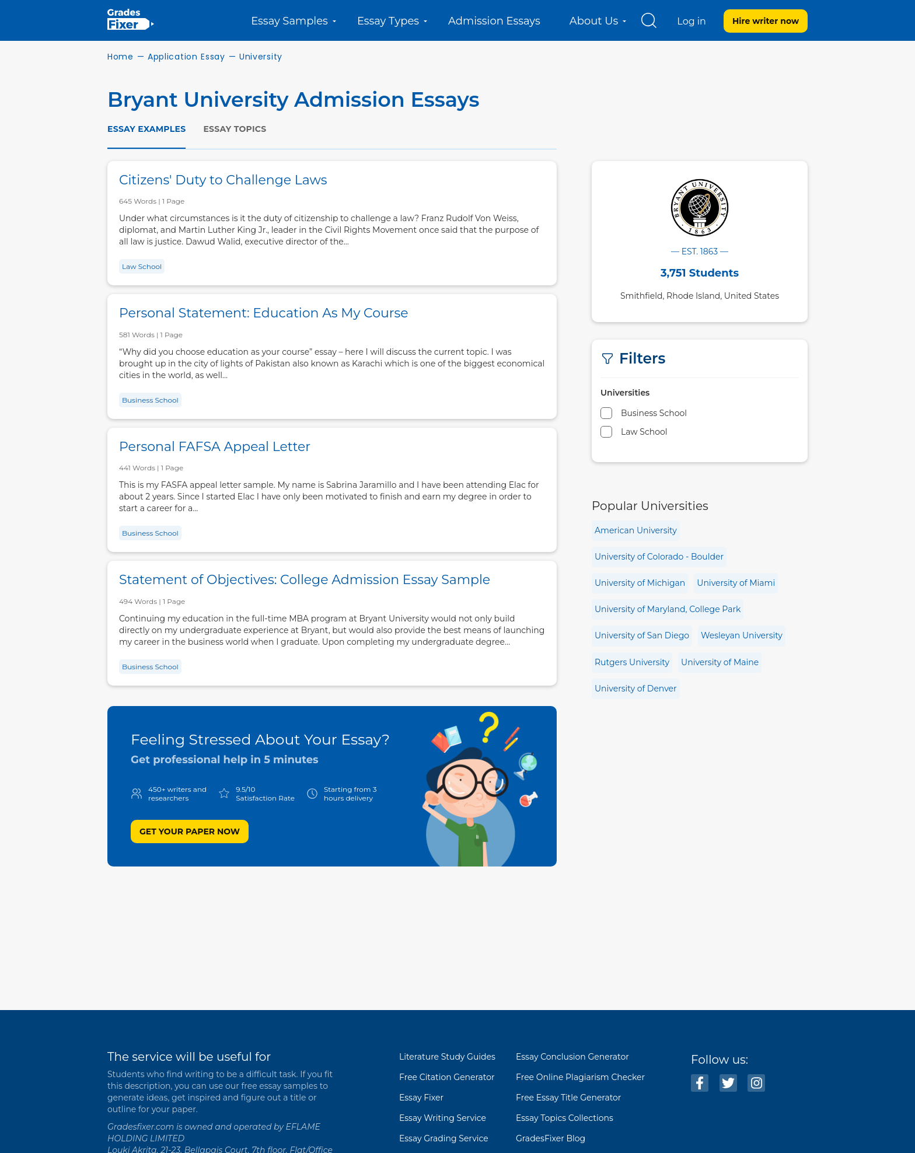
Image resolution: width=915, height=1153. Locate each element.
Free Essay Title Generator (568, 1097)
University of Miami (736, 583)
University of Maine (720, 662)
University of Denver (636, 688)
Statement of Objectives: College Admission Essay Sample (304, 580)
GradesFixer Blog (550, 1138)
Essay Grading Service (443, 1138)
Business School (150, 400)
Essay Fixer (421, 1097)
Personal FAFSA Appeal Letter (214, 447)
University (260, 56)
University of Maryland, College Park (668, 609)
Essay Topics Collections (564, 1118)
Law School (142, 266)
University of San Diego (642, 635)
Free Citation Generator (447, 1077)
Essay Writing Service (442, 1118)
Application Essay (186, 56)
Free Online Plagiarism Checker (580, 1077)
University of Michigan (640, 583)
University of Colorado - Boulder (659, 556)
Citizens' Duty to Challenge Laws (223, 180)
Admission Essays (494, 21)
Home (120, 56)
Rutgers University (632, 662)
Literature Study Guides (447, 1056)
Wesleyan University (742, 635)
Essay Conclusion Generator (572, 1056)
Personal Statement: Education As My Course (263, 313)
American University (636, 530)
